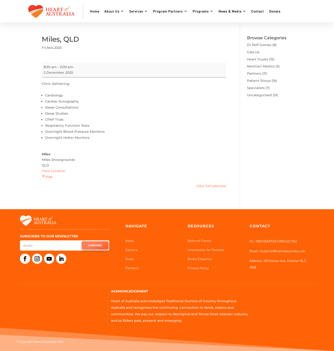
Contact (257, 11)
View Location (53, 171)
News (129, 259)
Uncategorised (259, 95)
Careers (131, 250)
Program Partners (168, 11)
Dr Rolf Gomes (259, 45)
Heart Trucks (257, 59)
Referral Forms (199, 241)
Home (94, 11)
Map (47, 177)
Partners (254, 73)
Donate (274, 11)
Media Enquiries (200, 259)
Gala (250, 52)
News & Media (229, 11)
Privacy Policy (198, 268)
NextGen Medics (261, 66)
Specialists (256, 88)
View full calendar (211, 186)
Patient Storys (259, 81)
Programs (201, 11)
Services (136, 11)
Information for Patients (206, 250)
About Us (111, 11)
